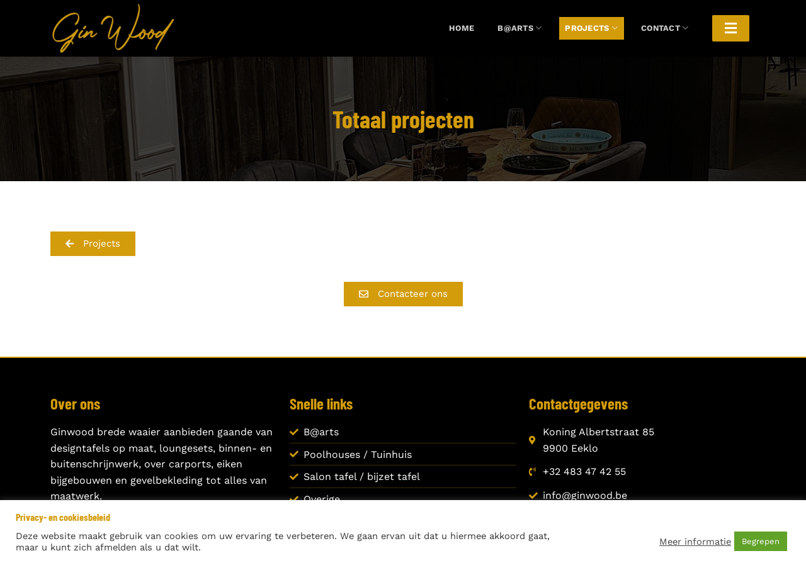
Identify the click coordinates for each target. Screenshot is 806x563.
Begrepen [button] (761, 541)
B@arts (519, 28)
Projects (591, 28)
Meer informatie (695, 541)
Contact (664, 28)
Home (461, 28)
